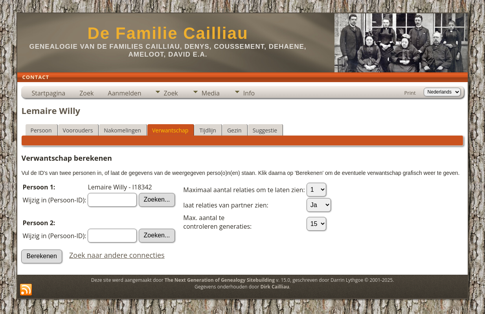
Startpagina (48, 93)
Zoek (86, 93)
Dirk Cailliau (275, 286)
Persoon (40, 130)
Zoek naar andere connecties (117, 255)
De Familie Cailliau (167, 33)
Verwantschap (170, 130)
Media (211, 93)
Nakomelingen (122, 130)
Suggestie (265, 130)
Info (249, 93)
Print (410, 92)
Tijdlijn (207, 130)
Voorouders (78, 130)
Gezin (234, 130)
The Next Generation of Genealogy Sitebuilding (220, 280)
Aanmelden (124, 93)
